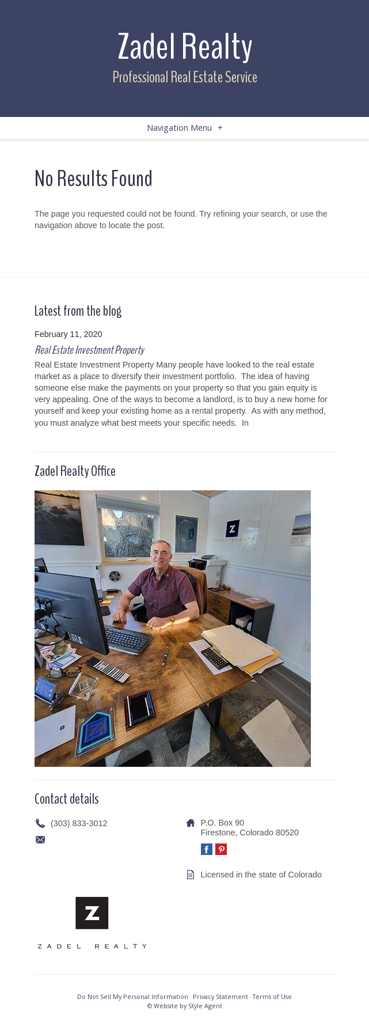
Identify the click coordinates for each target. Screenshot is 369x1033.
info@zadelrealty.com (90, 839)
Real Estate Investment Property (89, 350)
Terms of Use (272, 996)
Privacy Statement (220, 996)
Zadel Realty (185, 47)
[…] (257, 422)
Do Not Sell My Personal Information (132, 996)
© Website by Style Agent (184, 1005)
